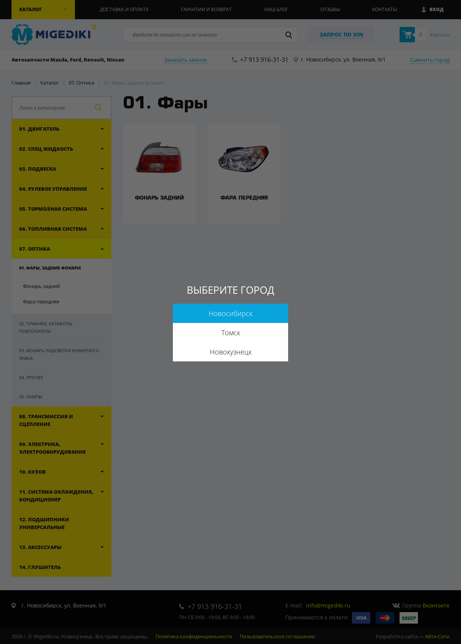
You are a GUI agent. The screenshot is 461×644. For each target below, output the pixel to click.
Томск (230, 332)
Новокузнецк (231, 351)
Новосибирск (230, 313)
